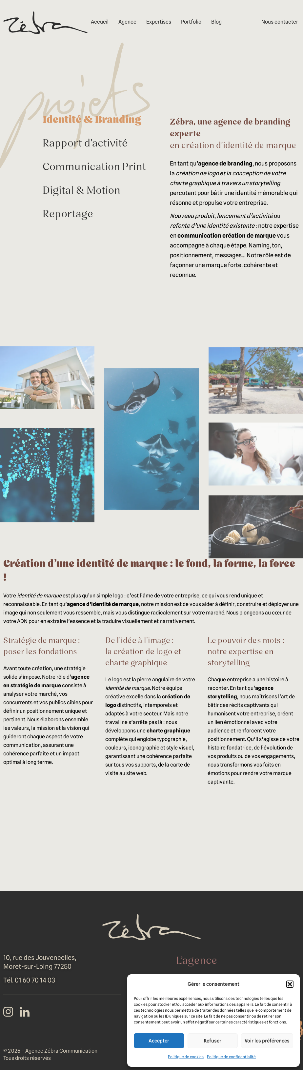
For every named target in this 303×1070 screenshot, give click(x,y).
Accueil (100, 22)
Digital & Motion (81, 191)
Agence (127, 22)
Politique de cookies (186, 1056)
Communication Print (94, 167)
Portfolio (191, 22)
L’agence (196, 961)
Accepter (159, 1041)
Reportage (68, 214)
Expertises (158, 22)
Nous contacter (279, 22)
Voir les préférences (267, 1041)
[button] (290, 984)
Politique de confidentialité (231, 1056)
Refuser (212, 1041)
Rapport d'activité (85, 144)
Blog (216, 22)
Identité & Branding (92, 120)
